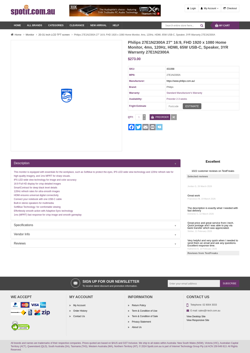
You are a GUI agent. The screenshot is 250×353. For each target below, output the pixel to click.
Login (193, 8)
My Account (210, 8)
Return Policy (138, 305)
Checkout (232, 8)
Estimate (192, 106)
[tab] (95, 163)
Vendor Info (22, 234)
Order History (80, 310)
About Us (136, 327)
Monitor (30, 34)
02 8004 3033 (210, 304)
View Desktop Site (196, 316)
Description (21, 163)
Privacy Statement (141, 321)
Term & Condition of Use (144, 310)
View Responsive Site (198, 320)
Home (18, 34)
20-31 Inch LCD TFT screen (54, 34)
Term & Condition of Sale (144, 316)
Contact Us (79, 316)
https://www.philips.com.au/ (181, 81)
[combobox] (183, 25)
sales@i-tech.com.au (209, 310)
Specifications (23, 225)
